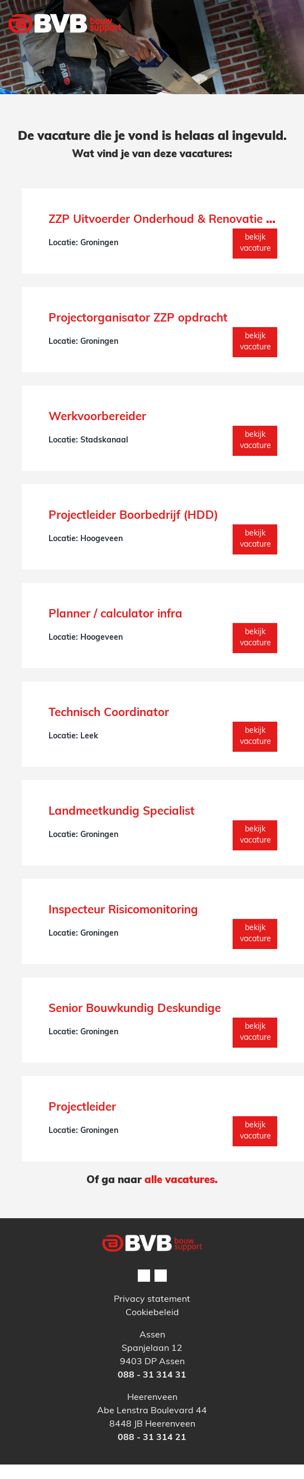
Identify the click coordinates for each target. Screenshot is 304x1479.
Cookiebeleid (152, 1312)
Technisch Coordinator (109, 713)
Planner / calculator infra (115, 614)
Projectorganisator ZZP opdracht (138, 318)
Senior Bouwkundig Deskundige (135, 1009)
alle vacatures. (181, 1180)
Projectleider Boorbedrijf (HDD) (133, 516)
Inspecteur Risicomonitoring (123, 910)
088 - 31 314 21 (152, 1437)
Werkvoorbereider (97, 417)
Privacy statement (152, 1299)
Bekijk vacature (255, 243)
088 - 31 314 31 (152, 1375)
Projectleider (82, 1107)
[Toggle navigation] (280, 46)
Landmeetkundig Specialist (122, 812)
